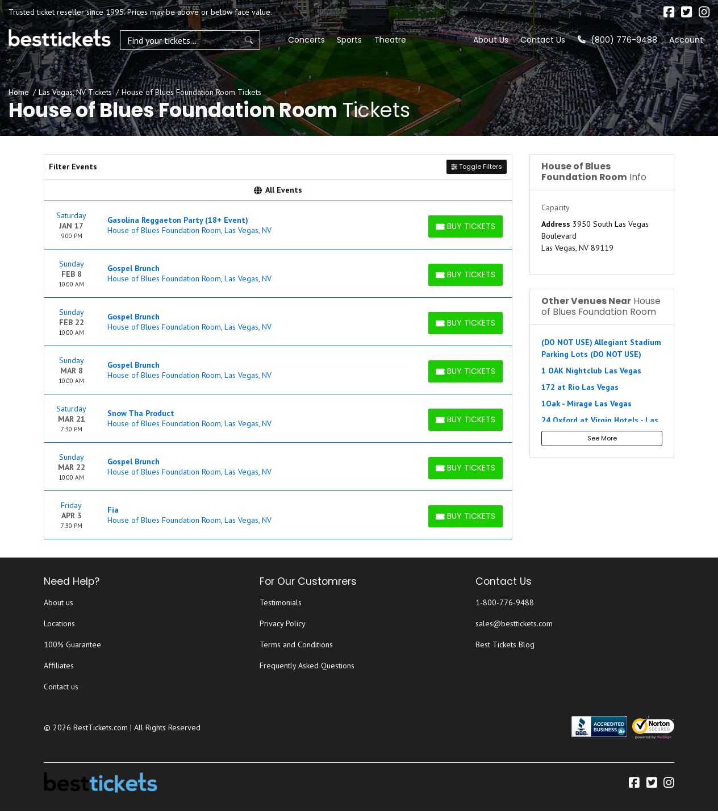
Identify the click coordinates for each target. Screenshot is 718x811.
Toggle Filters (476, 166)
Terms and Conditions (296, 644)
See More (602, 438)
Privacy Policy (283, 623)
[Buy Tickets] (465, 226)
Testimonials (281, 602)
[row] (278, 225)
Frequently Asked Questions (307, 665)
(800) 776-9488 (617, 39)
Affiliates (59, 665)
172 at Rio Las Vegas (580, 387)
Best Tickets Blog (505, 644)
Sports (305, 39)
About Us (490, 39)
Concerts (262, 39)
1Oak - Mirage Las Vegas (586, 403)
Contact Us (542, 39)
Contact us (61, 686)
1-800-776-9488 (504, 602)
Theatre (346, 39)
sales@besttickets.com (514, 623)
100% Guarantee (72, 644)
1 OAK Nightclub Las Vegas (591, 370)
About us (58, 602)
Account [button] (686, 39)
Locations (59, 623)
